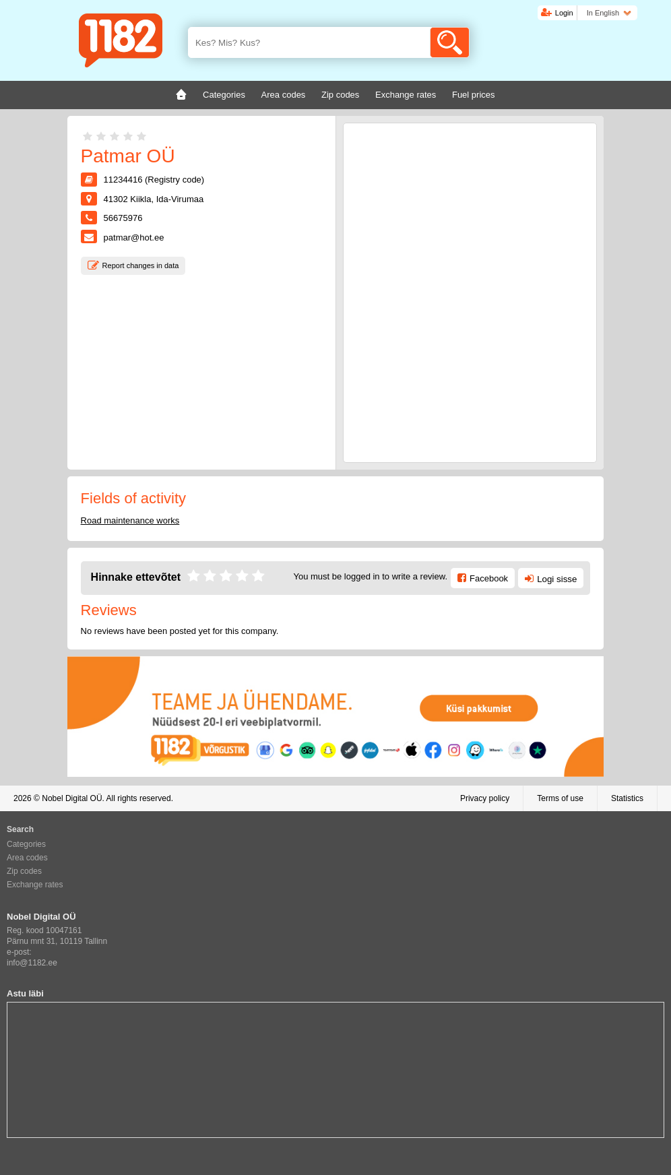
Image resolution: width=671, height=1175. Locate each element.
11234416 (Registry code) (154, 179)
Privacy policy (484, 798)
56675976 (123, 218)
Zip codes (24, 871)
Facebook (489, 578)
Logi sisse (557, 579)
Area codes (27, 857)
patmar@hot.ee (134, 237)
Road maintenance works (130, 520)
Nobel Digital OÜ (72, 798)
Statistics (627, 798)
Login (564, 13)
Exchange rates (35, 884)
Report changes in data (140, 265)
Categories (26, 844)
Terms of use (560, 798)
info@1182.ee (32, 962)
